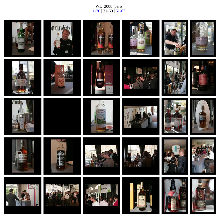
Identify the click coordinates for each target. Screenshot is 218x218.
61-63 (120, 11)
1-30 (96, 11)
